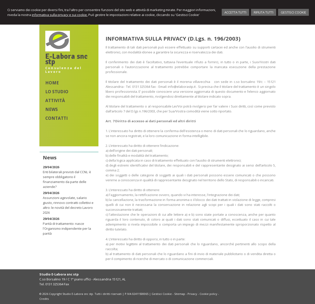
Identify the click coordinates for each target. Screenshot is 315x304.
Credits (44, 299)
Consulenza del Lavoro (63, 70)
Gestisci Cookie (162, 294)
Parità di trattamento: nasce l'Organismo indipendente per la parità (67, 228)
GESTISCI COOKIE (293, 12)
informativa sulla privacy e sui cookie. (60, 15)
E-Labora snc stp (66, 59)
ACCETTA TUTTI (235, 12)
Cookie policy (208, 294)
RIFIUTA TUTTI (263, 12)
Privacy (192, 294)
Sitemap (179, 294)
